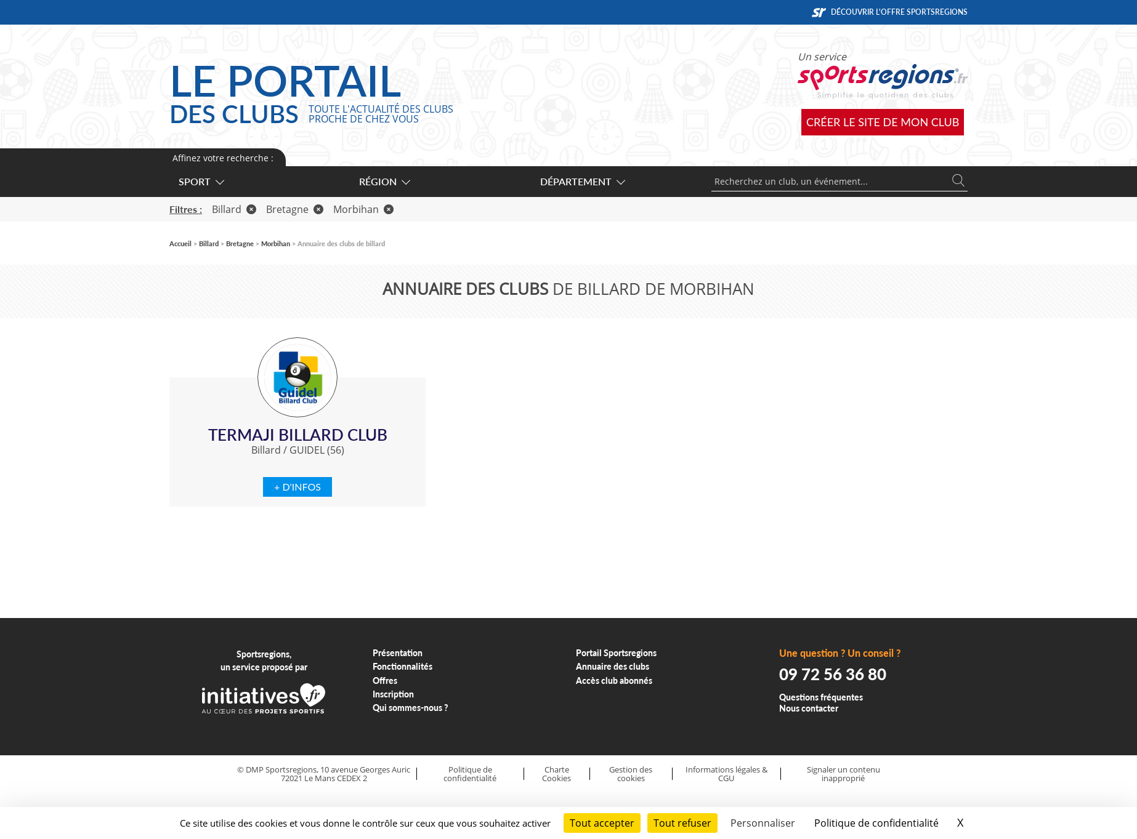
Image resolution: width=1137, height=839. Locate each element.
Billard (234, 209)
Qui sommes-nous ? (410, 707)
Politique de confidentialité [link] (876, 823)
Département (582, 181)
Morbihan (363, 209)
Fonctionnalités (402, 666)
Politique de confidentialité (469, 774)
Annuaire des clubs (612, 666)
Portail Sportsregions (616, 653)
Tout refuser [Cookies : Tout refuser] (682, 823)
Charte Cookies (556, 774)
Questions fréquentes (821, 697)
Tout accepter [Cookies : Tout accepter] (602, 823)
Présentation (398, 653)
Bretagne (294, 209)
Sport (201, 181)
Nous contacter (808, 708)
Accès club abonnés (614, 680)
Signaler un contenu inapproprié (843, 774)
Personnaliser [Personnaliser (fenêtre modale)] (762, 823)
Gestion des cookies (630, 774)
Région (384, 181)
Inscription (393, 694)
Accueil (180, 243)
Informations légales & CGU (726, 774)
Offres (385, 680)
